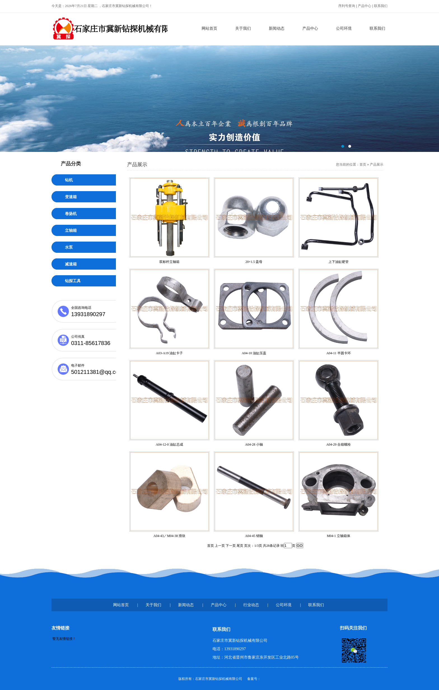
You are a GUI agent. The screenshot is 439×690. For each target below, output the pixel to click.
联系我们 (380, 6)
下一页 (231, 546)
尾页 (240, 546)
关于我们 (243, 28)
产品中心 (364, 6)
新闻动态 (276, 28)
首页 (362, 164)
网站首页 (209, 28)
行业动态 (251, 605)
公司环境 (344, 28)
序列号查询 (346, 6)
